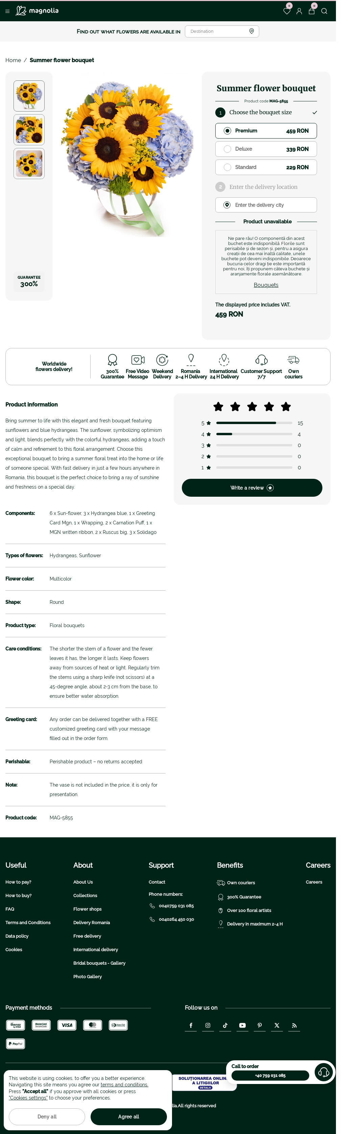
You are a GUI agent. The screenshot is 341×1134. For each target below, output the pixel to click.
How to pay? (18, 882)
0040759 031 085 (171, 906)
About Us (83, 882)
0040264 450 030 (171, 919)
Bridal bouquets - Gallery (99, 963)
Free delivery (87, 936)
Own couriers (236, 883)
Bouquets (266, 285)
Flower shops (87, 909)
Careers (314, 882)
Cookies (13, 949)
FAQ (9, 909)
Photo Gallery (87, 976)
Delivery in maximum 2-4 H (250, 924)
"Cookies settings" (28, 1098)
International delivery (95, 949)
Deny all (47, 1116)
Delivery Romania (91, 922)
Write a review (252, 487)
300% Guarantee (239, 897)
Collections (85, 895)
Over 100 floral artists (244, 910)
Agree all (128, 1116)
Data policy (16, 936)
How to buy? (18, 895)
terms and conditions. (124, 1084)
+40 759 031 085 (270, 1075)
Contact (157, 882)
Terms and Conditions (27, 922)
